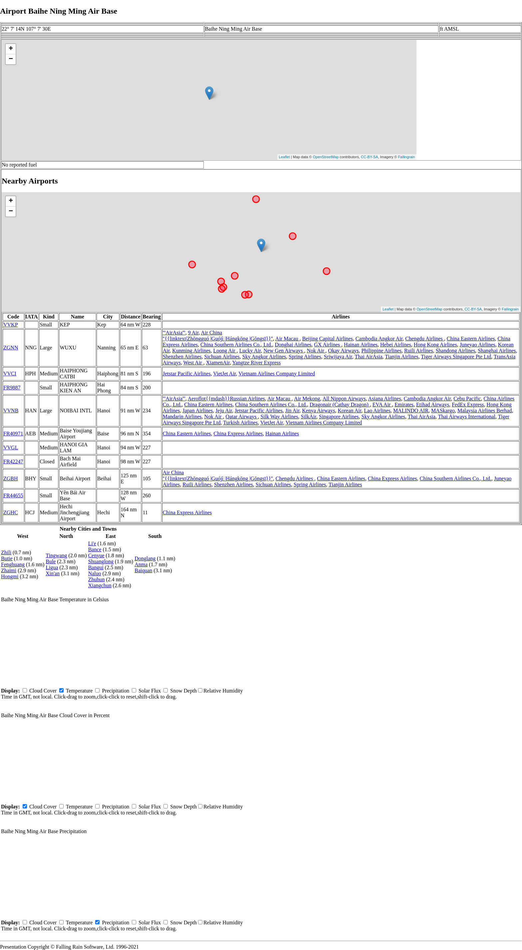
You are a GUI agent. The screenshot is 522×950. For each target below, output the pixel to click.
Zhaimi (8, 570)
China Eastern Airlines (471, 338)
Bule (51, 561)
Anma (140, 564)
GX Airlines (327, 344)
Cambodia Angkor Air (379, 338)
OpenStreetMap (326, 157)
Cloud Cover (43, 691)
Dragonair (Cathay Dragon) (340, 404)
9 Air (193, 332)
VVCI (9, 373)
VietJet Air (224, 373)
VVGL (10, 447)
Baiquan (143, 570)
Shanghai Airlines (497, 350)
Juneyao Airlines (477, 344)
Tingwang (56, 555)
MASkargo (443, 410)
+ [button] (11, 49)
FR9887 (12, 387)
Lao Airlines (377, 410)
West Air (193, 362)
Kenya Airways (318, 410)
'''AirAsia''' (174, 332)
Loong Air (224, 350)
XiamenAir (218, 362)
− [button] (11, 59)
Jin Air (292, 410)
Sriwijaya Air (338, 356)
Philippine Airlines (381, 350)
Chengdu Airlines (424, 338)
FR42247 (13, 461)
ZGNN (10, 347)
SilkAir (308, 416)
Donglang (144, 558)
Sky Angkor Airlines (264, 356)
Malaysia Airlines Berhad (484, 410)
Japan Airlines (197, 410)
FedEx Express (468, 404)
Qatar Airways (242, 416)
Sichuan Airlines (222, 356)
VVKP (10, 324)
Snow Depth (183, 691)
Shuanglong (101, 561)
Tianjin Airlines (401, 356)
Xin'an (53, 573)
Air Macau (287, 338)
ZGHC (10, 512)
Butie (7, 558)
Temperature (79, 691)
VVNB (10, 410)
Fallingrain (406, 157)
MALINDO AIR (410, 410)
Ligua (52, 567)
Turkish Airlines (240, 422)
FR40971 (13, 433)
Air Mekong (307, 398)
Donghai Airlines (293, 344)
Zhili (6, 552)
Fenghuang (13, 564)
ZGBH (10, 478)
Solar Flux (149, 691)
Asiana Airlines (384, 398)
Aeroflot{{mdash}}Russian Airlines (226, 398)
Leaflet (284, 157)
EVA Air (382, 404)
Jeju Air (223, 410)
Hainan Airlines (361, 344)
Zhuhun (96, 579)
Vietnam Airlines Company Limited (276, 373)
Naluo (94, 573)
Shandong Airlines (455, 350)
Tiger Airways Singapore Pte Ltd (456, 356)
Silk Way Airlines (279, 416)
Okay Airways (343, 350)
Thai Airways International (466, 416)
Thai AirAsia (369, 356)
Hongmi (9, 576)
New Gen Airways (283, 350)
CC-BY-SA (369, 157)
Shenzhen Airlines (182, 356)
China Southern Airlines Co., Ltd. (236, 344)
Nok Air (316, 350)
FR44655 (13, 495)
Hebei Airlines (395, 344)
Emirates (403, 404)
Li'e (92, 543)
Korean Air (349, 410)
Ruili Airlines (418, 350)
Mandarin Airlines (182, 416)
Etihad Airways (432, 404)
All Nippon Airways (344, 398)
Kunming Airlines (191, 350)
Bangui (96, 567)
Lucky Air (250, 350)
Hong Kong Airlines (435, 344)
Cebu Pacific (467, 398)
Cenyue (96, 555)
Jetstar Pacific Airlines (187, 373)
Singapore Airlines (339, 416)
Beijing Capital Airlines (327, 338)
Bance (95, 549)
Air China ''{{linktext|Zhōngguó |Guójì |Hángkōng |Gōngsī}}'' (218, 335)
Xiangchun (100, 585)
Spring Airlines (305, 356)
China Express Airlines (238, 433)
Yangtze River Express (256, 362)
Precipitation (115, 691)
